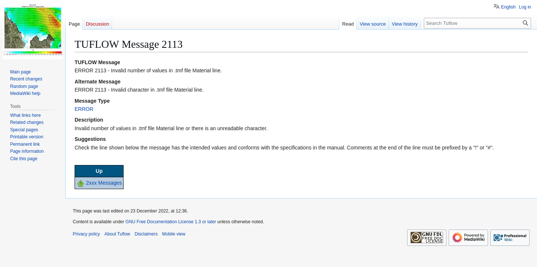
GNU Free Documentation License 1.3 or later (170, 221)
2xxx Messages (104, 183)
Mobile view (174, 234)
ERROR (84, 109)
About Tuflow (117, 234)
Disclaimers (146, 234)
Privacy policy (86, 234)
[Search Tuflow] (477, 23)
